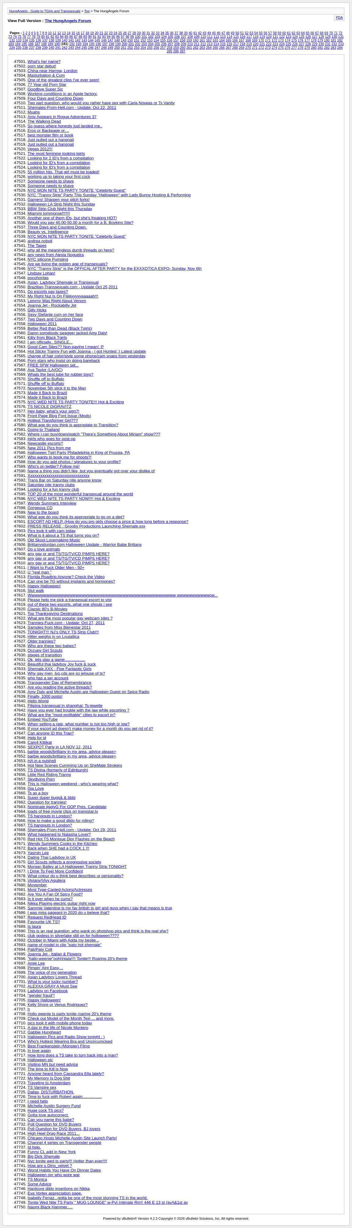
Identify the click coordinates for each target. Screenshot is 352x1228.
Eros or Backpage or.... (48, 130)
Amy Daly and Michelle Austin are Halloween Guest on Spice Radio (88, 691)
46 (218, 33)
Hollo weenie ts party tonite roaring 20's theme (69, 1013)
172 (274, 40)
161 (202, 40)
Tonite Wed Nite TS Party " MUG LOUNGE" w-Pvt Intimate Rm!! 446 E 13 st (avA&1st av (108, 1202)
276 (287, 47)
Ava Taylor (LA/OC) (45, 369)
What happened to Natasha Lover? (59, 834)
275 (281, 47)
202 (137, 44)
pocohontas (38, 277)
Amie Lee (36, 963)
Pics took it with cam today (52, 530)
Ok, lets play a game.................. (56, 659)
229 (314, 44)
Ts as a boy (38, 793)
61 (289, 33)
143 (84, 40)
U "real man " (39, 572)
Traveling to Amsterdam (49, 1082)
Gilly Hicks (37, 310)
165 (228, 40)
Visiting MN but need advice (53, 1064)
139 (58, 40)
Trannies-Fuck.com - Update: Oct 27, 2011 (66, 622)
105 (170, 36)
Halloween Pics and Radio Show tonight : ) (66, 1036)
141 (71, 40)
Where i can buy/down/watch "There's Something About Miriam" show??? (94, 434)
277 (294, 47)
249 (110, 47)
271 (254, 47)
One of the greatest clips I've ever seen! (63, 80)
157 (176, 40)
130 (334, 36)
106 (177, 36)
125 (301, 36)
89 (85, 36)
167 (241, 40)
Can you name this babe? (51, 1119)
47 (223, 33)
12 (59, 33)
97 (123, 36)
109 (196, 36)
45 (214, 33)
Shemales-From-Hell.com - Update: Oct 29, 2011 (72, 829)
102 (150, 36)
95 (113, 36)
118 (255, 36)
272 (261, 47)
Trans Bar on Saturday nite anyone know (64, 480)
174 (287, 40)
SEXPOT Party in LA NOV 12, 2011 (60, 747)
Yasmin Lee (38, 852)
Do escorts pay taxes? (48, 291)
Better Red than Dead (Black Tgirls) (60, 328)
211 (196, 44)
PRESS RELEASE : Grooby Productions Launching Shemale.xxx (86, 526)
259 (176, 47)
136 (38, 40)
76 (24, 36)
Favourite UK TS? (44, 921)
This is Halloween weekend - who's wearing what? (73, 783)
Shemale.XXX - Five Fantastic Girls (60, 668)
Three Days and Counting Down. (57, 227)
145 (97, 40)
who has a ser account (48, 678)
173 (281, 40)
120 (268, 36)
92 (99, 36)
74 (15, 36)
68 (322, 33)
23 (111, 33)
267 (228, 47)
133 (18, 40)
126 (308, 36)
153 (149, 40)
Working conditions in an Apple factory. (62, 93)
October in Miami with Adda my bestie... (63, 940)
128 (321, 36)
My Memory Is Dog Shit (49, 1078)
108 (190, 36)
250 (117, 47)
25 (120, 33)
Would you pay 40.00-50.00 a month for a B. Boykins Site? (80, 222)
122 (282, 36)
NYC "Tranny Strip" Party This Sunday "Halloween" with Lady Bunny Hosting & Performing (109, 195)
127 (314, 36)
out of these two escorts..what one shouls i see (70, 604)
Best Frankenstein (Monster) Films (59, 1046)
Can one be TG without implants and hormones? (71, 581)
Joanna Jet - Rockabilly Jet (52, 305)
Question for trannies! (47, 802)
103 (157, 36)
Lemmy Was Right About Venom (57, 300)
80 (43, 36)
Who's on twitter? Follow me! (54, 466)
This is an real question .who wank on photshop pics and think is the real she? (98, 931)
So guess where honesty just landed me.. (65, 126)
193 (78, 44)
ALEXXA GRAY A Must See (52, 986)
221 (262, 44)
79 (38, 36)
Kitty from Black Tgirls (47, 337)
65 (307, 33)
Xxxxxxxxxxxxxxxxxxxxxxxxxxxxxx (58, 475)
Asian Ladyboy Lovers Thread (55, 977)
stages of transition (45, 655)
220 (255, 44)
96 (118, 36)
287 (182, 51)
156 (169, 40)
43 (204, 33)
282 (327, 47)
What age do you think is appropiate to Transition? (73, 425)
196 (98, 44)
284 (340, 47)
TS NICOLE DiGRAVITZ (49, 406)
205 (157, 44)
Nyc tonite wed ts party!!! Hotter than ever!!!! (67, 1161)
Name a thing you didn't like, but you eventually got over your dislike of (91, 471)
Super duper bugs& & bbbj (51, 797)
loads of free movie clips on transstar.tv (63, 811)
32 (153, 33)
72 (340, 33)
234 (12, 47)
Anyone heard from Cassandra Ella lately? (66, 1073)
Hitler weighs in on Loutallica (53, 636)
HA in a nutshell (42, 760)
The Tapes (37, 245)
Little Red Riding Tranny (49, 774)
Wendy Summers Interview (52, 503)
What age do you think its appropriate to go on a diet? (76, 517)
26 (125, 33)
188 (44, 44)
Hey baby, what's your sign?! (53, 411)
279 (307, 47)
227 (301, 44)
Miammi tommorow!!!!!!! (49, 213)
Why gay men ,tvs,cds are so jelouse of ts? (66, 673)
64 (303, 33)
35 (167, 33)
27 (129, 33)
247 (97, 47)
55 (261, 33)
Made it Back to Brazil (47, 392)
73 (10, 36)
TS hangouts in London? (50, 816)
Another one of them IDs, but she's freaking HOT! (72, 218)
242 (64, 47)
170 (261, 40)
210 (190, 44)
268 (235, 47)
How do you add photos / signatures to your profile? (74, 461)
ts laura (34, 926)
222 (268, 44)
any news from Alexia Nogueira (56, 254)
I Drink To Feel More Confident (55, 871)
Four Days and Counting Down (55, 98)
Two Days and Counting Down (55, 319)
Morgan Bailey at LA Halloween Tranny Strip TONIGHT (77, 866)
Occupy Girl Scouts (45, 650)
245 (84, 47)
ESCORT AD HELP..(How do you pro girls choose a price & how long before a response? (108, 521)
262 (195, 47)
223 (275, 44)
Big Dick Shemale (44, 1156)
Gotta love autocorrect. (48, 1115)
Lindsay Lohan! (41, 273)
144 (90, 40)
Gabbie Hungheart (44, 1032)
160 (195, 40)
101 (144, 36)
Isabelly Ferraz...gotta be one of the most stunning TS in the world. (88, 1197)
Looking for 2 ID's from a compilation (61, 158)
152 (143, 40)
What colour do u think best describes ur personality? (75, 875)
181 (333, 40)
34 (162, 33)
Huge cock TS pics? (46, 1110)
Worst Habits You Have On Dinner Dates (64, 1170)
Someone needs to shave (51, 181)
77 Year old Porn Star (47, 84)
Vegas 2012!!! (40, 149)
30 (143, 33)
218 (242, 44)
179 (320, 40)
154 (156, 40)
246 (90, 47)
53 (251, 33)
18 (87, 33)
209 (183, 44)
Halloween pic (40, 1059)
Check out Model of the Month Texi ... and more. (71, 1018)
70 (331, 33)
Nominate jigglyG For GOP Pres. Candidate (67, 806)
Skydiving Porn (41, 779)
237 (32, 47)
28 (134, 33)
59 (279, 33)
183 (11, 44)
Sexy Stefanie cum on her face (55, 314)
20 (97, 33)
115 (236, 36)
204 (150, 44)
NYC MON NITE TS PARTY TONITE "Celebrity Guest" (77, 190)
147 (110, 40)
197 (104, 44)
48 (228, 33)
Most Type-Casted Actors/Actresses (60, 889)
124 (295, 36)
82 (52, 36)
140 (64, 40)
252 (130, 47)
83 (57, 36)
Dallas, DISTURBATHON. (51, 1092)
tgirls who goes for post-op (51, 438)
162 (209, 40)
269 (241, 47)
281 (320, 47)
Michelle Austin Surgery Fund (54, 1105)
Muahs (34, 112)
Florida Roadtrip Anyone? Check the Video (66, 576)
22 (106, 33)
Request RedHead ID (47, 917)
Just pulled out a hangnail (51, 139)
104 (164, 36)
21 (101, 33)
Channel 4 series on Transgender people (64, 1142)
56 (265, 33)
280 (313, 47)
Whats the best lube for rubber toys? (60, 374)
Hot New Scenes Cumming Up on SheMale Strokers (75, 765)
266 (222, 47)
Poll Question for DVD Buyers (54, 1124)
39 (186, 33)
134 (25, 40)
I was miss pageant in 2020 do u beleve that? (68, 912)
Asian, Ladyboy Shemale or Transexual (63, 282)
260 (182, 47)
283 (333, 47)
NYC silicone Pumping (48, 259)
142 (77, 40)
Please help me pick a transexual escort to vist (69, 599)
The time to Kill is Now (48, 1069)
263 (202, 47)
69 (326, 33)
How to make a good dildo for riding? (61, 820)
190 (57, 44)
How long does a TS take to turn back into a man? (73, 1055)
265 (215, 47)
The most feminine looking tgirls (56, 153)
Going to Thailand (44, 429)
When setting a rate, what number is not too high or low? (78, 724)
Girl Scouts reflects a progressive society (64, 862)
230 (321, 44)
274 (274, 47)
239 (44, 47)
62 (293, 33)
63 (298, 33)
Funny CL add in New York (52, 1151)
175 (294, 40)
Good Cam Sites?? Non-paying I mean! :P (66, 346)
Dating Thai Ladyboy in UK (52, 857)
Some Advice (39, 1184)
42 (200, 33)
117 (249, 36)
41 (195, 33)
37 (176, 33)
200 (124, 44)
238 (38, 47)
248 (104, 47)
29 (139, 33)
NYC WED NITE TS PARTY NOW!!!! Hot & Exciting (74, 498)
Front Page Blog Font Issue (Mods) (59, 415)
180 (327, 40)
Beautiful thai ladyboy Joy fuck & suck (62, 664)
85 (66, 36)
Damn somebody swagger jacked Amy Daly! (67, 333)
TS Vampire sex (42, 1087)
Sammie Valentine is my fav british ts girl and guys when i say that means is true (100, 908)
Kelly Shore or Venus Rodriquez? (58, 1004)
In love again (39, 1050)
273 (268, 47)
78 (34, 36)
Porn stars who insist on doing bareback (64, 360)
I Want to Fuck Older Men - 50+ (56, 567)
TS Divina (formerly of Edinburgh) (58, 770)
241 (58, 47)
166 (235, 40)
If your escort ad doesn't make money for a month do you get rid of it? (90, 728)
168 (248, 40)
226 (295, 44)
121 (275, 36)
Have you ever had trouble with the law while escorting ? (78, 710)
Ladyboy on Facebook (48, 990)
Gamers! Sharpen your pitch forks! (59, 199)
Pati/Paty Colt (40, 949)
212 (203, 44)
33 (157, 33)
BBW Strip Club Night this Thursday (60, 208)
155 (163, 40)
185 (24, 44)
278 (300, 47)
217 (236, 44)
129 (328, 36)
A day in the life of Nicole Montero (58, 1027)
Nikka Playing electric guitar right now (61, 903)
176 (300, 40)
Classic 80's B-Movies (47, 609)
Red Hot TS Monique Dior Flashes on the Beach (71, 839)
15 (73, 33)
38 (181, 33)
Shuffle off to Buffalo (46, 379)
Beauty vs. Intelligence (48, 231)
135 (32, 40)
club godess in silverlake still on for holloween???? (73, 935)
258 (169, 47)
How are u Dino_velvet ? (50, 1165)
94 (108, 36)
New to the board (43, 512)
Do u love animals (44, 549)
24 (115, 33)
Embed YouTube (43, 719)
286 (176, 51)
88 (80, 36)
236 (25, 47)
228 (308, 44)
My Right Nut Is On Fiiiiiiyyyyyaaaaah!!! (63, 296)
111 (209, 36)
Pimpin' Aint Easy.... (45, 967)
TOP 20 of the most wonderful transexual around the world (80, 494)
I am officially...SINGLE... (50, 342)
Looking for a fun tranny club (53, 489)
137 (44, 40)
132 (12, 40)
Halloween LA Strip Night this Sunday (61, 204)
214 (216, 44)
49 (232, 33)
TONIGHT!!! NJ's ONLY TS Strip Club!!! (63, 632)
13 (64, 33)
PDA (339, 17)
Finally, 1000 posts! (45, 696)
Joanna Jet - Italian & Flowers (54, 954)
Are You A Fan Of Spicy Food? (55, 894)
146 (104, 40)
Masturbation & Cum (46, 75)
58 (275, 33)
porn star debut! (42, 66)
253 (136, 47)
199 (118, 44)
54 (256, 33)
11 (54, 33)
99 (132, 36)
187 (37, 44)
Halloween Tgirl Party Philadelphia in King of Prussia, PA (79, 452)
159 (189, 40)
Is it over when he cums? (50, 898)
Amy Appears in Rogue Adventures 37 (62, 116)
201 (131, 44)
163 (215, 40)
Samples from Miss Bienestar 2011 (59, 627)
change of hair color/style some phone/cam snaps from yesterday (86, 356)
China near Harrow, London (52, 70)
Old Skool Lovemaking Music (54, 540)
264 (209, 47)
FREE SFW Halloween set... (53, 365)
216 (229, 44)
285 (169, 51)
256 (156, 47)
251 (123, 47)
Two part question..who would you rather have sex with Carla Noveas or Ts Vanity (101, 103)
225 (288, 44)
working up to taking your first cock (59, 176)
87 (75, 36)
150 (130, 40)
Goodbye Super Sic (45, 89)
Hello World (38, 701)
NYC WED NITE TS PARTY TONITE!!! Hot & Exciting (76, 402)
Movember (37, 885)
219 (249, 44)
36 (172, 33)
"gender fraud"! (41, 995)
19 (92, 33)
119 (262, 36)
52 (247, 33)
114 (229, 36)
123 (288, 36)
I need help (38, 1101)
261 (189, 47)
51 (242, 33)
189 (50, 44)
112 (216, 36)
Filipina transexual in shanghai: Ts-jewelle (65, 705)
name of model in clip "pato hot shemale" (64, 944)
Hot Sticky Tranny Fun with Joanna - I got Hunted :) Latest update (87, 351)
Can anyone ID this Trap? (51, 733)
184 (18, 44)
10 (50, 33)
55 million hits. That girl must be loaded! (63, 172)
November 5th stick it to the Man (57, 388)
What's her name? (44, 61)
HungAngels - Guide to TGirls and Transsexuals (45, 11)
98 (127, 36)
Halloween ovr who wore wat (54, 1174)
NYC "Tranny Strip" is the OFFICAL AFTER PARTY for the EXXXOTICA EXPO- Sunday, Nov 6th (115, 268)
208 (177, 44)
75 (19, 36)
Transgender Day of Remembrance (59, 682)
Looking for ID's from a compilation (59, 162)
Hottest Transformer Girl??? (53, 420)
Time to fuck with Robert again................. (65, 1096)
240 (51, 47)
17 (82, 33)
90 (90, 36)
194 (85, 44)
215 (223, 44)
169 (254, 40)
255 (149, 47)
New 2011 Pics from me (49, 448)
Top (87, 11)
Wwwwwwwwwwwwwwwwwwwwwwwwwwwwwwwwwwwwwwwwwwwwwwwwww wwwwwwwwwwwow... (123, 595)
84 (62, 36)
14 (68, 33)
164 (222, 40)
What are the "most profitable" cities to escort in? (71, 714)
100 (137, 36)
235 (18, 47)
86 (71, 36)
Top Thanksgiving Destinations (55, 613)
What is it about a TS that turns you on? (63, 535)
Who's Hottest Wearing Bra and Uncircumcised (70, 1041)
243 (71, 47)
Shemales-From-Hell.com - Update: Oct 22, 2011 (72, 107)
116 (242, 36)
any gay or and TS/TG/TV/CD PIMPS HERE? (69, 553)
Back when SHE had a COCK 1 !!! (58, 848)
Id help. (34, 1147)
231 (328, 44)
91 (94, 36)
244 (77, 47)
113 (223, 36)
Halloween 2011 (42, 323)
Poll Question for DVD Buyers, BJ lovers (64, 1128)
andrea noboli (40, 241)
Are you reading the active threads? (60, 687)
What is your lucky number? (53, 981)
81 (48, 36)
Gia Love (36, 788)
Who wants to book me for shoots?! (60, 457)
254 (143, 47)
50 (237, 33)
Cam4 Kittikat (40, 742)
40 (190, 33)
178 (313, 40)
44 (209, 33)
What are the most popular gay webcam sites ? (70, 618)
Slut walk (36, 590)
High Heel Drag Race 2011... (54, 1133)
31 (148, 33)
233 (340, 44)
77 (29, 36)
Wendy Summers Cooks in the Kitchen (62, 843)
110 (203, 36)
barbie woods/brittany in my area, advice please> (72, 751)
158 (182, 40)
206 (164, 44)
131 (341, 36)
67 (317, 33)
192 (72, 44)
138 (51, 40)
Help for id (37, 737)
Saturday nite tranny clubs (51, 484)
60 (284, 33)
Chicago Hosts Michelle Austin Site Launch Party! (72, 1138)
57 (270, 33)
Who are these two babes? (52, 645)
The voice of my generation (52, 972)
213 (209, 44)
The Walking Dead (44, 121)
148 (117, 40)
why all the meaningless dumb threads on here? (71, 250)
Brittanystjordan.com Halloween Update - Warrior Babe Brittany (85, 544)
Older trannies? (41, 641)
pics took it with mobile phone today (60, 1023)
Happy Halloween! (44, 586)
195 (91, 44)
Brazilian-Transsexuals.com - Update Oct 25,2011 (73, 287)
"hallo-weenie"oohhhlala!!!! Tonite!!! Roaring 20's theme (77, 958)
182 (340, 40)
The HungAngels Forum (68, 20)
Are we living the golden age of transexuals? (68, 264)
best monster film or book (50, 135)
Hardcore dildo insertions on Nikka (59, 1188)
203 (144, 44)
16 (78, 33)
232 (334, 44)
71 (336, 33)
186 (30, 44)
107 (183, 36)
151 (136, 40)
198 (111, 44)
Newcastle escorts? (45, 443)
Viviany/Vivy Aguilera (46, 880)
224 (282, 44)
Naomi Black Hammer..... (50, 1207)
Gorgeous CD (40, 507)
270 (248, 47)
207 (170, 44)
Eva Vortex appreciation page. (55, 1193)
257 (163, 47)
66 (312, 33)
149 (123, 40)
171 (268, 40)
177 (307, 40)
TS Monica (37, 1179)
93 (104, 36)
